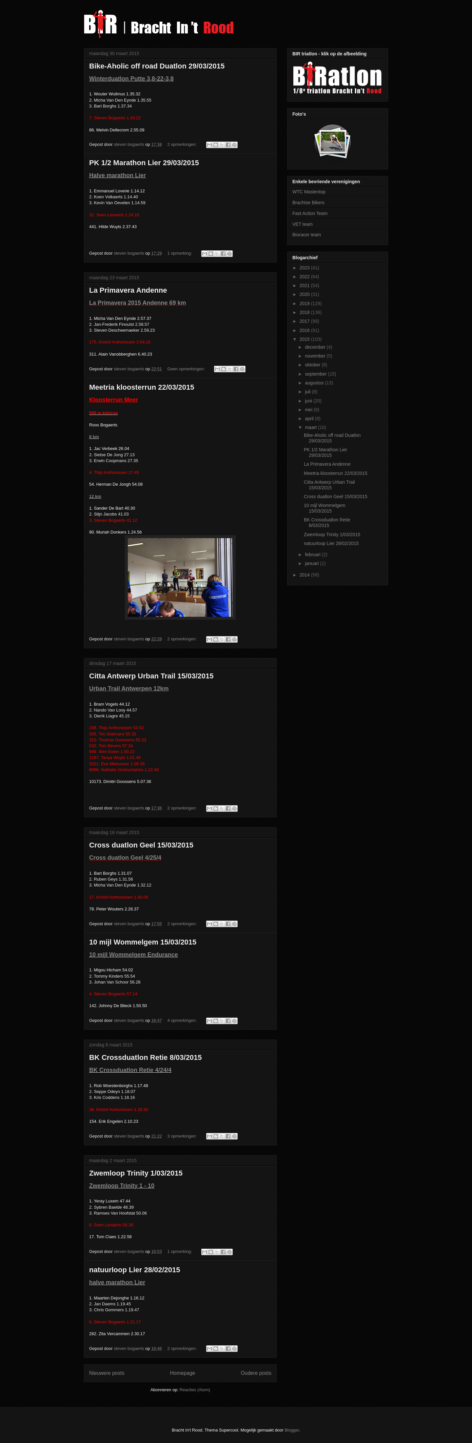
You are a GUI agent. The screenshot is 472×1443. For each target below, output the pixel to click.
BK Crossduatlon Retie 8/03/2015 (145, 1057)
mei (309, 409)
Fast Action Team (309, 213)
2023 (305, 267)
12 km (95, 496)
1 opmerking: (180, 253)
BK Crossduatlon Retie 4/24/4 (130, 1070)
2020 (305, 294)
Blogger (292, 1430)
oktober (313, 364)
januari (312, 563)
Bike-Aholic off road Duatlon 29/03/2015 (157, 66)
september (316, 374)
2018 (305, 312)
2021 (305, 285)
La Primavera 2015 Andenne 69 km (137, 303)
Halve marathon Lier (117, 175)
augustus (315, 382)
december (315, 347)
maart (311, 427)
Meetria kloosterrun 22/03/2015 (141, 387)
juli (308, 391)
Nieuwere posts (106, 1373)
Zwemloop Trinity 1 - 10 (121, 1185)
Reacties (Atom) (195, 1389)
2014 (305, 574)
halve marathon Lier (117, 1282)
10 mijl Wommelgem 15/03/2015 (142, 942)
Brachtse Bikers (308, 202)
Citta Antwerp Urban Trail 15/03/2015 (151, 676)
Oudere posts (256, 1373)
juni (309, 400)
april (310, 418)
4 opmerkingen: (182, 1020)
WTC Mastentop (308, 191)
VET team (302, 224)
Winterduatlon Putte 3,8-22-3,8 (131, 78)
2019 (305, 303)
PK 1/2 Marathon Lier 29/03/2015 (144, 163)
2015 (305, 339)
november (315, 356)
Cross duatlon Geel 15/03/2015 (141, 845)
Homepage (182, 1373)
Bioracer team (306, 234)
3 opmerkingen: (182, 1136)
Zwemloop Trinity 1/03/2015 (136, 1173)
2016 (305, 330)
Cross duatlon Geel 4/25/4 (125, 857)
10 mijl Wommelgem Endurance (133, 954)
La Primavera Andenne (128, 290)
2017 (305, 321)
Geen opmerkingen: (186, 368)
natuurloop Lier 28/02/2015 (134, 1270)
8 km (94, 436)
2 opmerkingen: (182, 144)
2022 (305, 276)
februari (313, 554)
